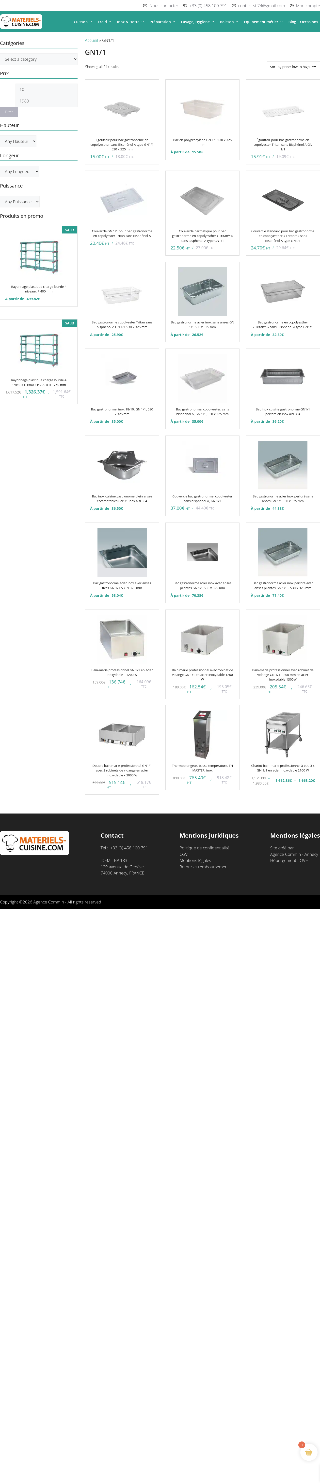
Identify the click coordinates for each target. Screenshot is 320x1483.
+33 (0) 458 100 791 (208, 5)
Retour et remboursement (204, 867)
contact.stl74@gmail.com (261, 5)
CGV (183, 854)
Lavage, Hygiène (198, 22)
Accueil (91, 40)
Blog (292, 21)
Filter (9, 111)
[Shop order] (293, 66)
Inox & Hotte (131, 22)
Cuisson (84, 22)
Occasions (309, 21)
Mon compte (308, 5)
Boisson (230, 22)
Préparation (163, 22)
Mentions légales (195, 860)
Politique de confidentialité (204, 848)
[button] (91, 22)
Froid (105, 22)
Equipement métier (264, 22)
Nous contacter (163, 5)
